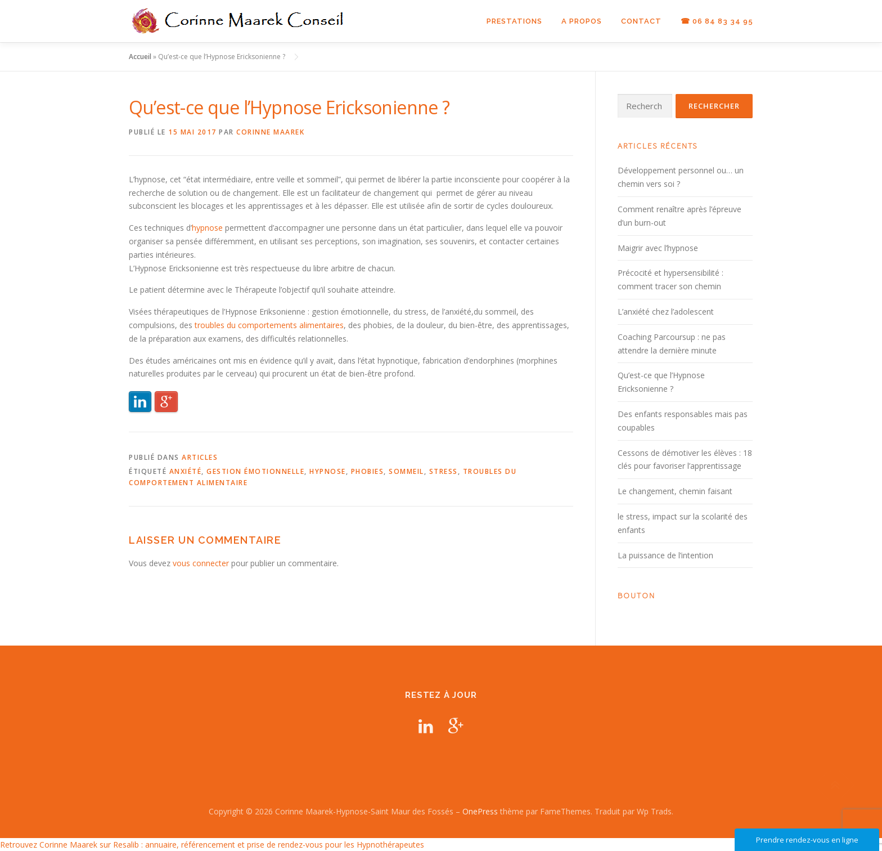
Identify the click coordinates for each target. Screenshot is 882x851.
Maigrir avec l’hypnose (658, 248)
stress (443, 471)
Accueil (140, 56)
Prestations (514, 21)
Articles (200, 457)
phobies (367, 471)
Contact (641, 21)
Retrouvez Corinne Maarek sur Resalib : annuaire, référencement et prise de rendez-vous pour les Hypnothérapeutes (212, 844)
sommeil (406, 471)
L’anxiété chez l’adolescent (666, 311)
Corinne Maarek (270, 132)
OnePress (480, 811)
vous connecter (201, 563)
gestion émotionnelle (255, 471)
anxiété (185, 471)
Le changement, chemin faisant (675, 491)
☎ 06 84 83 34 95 (717, 21)
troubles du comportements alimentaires (269, 325)
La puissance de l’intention (665, 555)
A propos (581, 21)
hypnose (207, 227)
